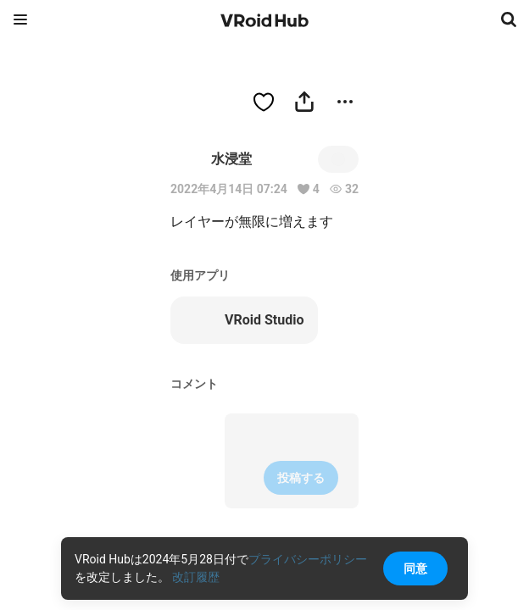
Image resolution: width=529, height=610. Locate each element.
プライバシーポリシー (307, 559)
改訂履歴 (196, 577)
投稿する (301, 478)
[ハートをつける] (263, 101)
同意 (415, 568)
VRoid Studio (243, 320)
